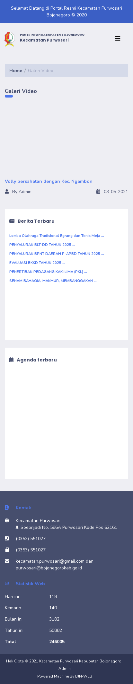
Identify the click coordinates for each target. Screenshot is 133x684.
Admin (64, 668)
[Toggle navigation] (119, 38)
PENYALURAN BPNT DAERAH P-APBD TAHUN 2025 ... (56, 253)
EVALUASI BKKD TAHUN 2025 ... (37, 262)
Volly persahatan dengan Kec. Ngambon (49, 181)
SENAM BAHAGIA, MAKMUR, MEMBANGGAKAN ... (53, 280)
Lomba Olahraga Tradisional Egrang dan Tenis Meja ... (56, 235)
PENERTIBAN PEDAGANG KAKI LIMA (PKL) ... (48, 271)
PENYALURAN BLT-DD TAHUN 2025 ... (42, 244)
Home (15, 71)
